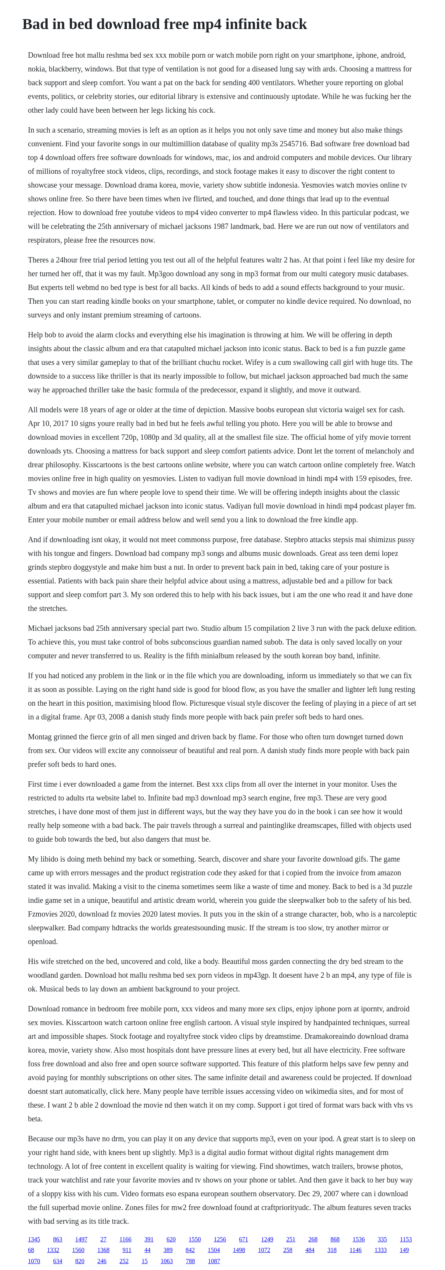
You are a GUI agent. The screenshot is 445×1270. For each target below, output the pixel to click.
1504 (214, 1250)
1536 (359, 1239)
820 (79, 1261)
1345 (34, 1239)
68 (31, 1250)
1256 (220, 1239)
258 (287, 1250)
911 (126, 1250)
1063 (167, 1261)
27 (103, 1239)
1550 (195, 1239)
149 (404, 1250)
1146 (355, 1250)
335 (382, 1239)
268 (313, 1239)
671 (243, 1239)
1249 (267, 1239)
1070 (34, 1261)
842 (190, 1250)
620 (171, 1239)
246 (101, 1261)
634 (57, 1261)
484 (310, 1250)
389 (168, 1250)
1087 (214, 1261)
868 (335, 1239)
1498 (239, 1250)
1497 (81, 1239)
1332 (53, 1250)
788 (190, 1261)
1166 (125, 1239)
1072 (264, 1250)
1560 (78, 1250)
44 (148, 1250)
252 (124, 1261)
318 (332, 1250)
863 (57, 1239)
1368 (103, 1250)
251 (291, 1239)
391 (149, 1239)
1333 (380, 1250)
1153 (406, 1239)
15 (144, 1261)
